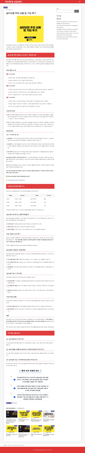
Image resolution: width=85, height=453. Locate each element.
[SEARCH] (79, 1)
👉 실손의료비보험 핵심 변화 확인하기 (15, 180)
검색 (58, 8)
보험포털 (5, 7)
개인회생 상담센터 (13, 1)
